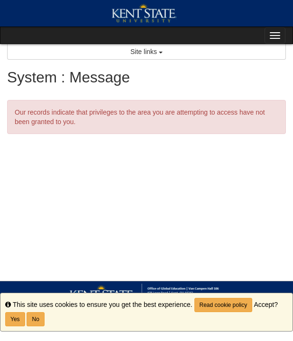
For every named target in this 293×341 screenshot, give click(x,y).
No (35, 319)
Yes (15, 319)
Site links (146, 51)
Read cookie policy (223, 305)
